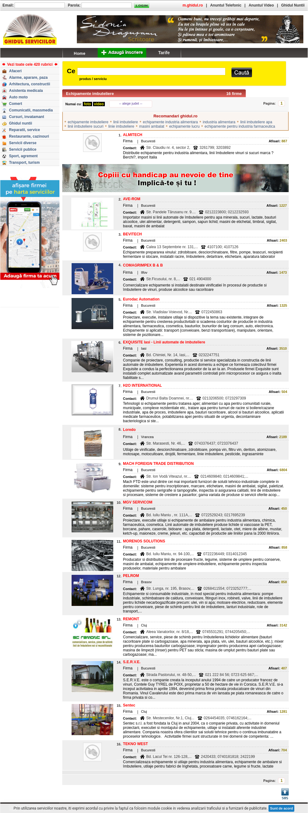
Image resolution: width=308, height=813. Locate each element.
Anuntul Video (261, 5)
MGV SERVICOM (137, 502)
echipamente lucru (184, 126)
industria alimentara (219, 122)
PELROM (131, 576)
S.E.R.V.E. (131, 662)
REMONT (131, 619)
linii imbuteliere (125, 122)
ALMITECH (132, 135)
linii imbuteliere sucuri (86, 126)
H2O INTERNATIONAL (142, 385)
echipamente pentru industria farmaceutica (239, 126)
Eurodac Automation (141, 299)
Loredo (129, 430)
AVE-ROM (131, 199)
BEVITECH (132, 234)
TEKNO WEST (135, 744)
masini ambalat (151, 126)
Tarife (164, 52)
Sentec (129, 705)
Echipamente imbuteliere (90, 93)
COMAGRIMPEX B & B (143, 265)
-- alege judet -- (130, 103)
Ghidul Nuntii (293, 5)
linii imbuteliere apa (256, 122)
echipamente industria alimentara (170, 122)
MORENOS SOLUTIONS (144, 541)
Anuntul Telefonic (225, 5)
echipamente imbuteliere (88, 122)
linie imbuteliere (121, 126)
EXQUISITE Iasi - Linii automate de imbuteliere (164, 342)
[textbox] (151, 71)
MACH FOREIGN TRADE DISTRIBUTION (158, 463)
